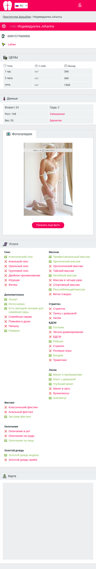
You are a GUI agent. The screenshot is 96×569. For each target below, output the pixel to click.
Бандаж (58, 355)
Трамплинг (60, 360)
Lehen (9, 44)
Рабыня (58, 341)
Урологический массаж (68, 266)
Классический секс (21, 256)
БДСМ (57, 336)
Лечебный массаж (65, 275)
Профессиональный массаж (71, 256)
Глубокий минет (63, 384)
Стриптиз (59, 308)
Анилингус (60, 398)
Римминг (14, 330)
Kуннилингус (61, 393)
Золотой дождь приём (23, 459)
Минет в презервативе (67, 374)
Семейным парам (20, 316)
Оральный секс (18, 266)
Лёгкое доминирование (68, 332)
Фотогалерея (19, 134)
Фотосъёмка (17, 304)
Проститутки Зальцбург (17, 16)
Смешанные (57, 113)
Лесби (57, 318)
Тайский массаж (63, 270)
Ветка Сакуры (62, 294)
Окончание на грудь (21, 436)
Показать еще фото (48, 225)
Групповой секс (18, 270)
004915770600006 (18, 36)
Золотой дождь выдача (24, 455)
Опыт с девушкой (64, 379)
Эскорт (13, 299)
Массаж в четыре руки (67, 280)
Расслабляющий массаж (69, 289)
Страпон (58, 346)
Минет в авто (61, 388)
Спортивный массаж (66, 284)
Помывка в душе (19, 321)
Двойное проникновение (24, 275)
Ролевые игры (62, 350)
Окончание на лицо (21, 440)
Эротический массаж (66, 261)
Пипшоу (14, 326)
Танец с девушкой (65, 313)
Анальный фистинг (21, 412)
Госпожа (58, 327)
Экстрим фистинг (20, 416)
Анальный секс (18, 261)
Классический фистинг (23, 407)
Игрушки (14, 280)
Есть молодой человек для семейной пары (26, 310)
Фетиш (13, 284)
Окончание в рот (19, 431)
